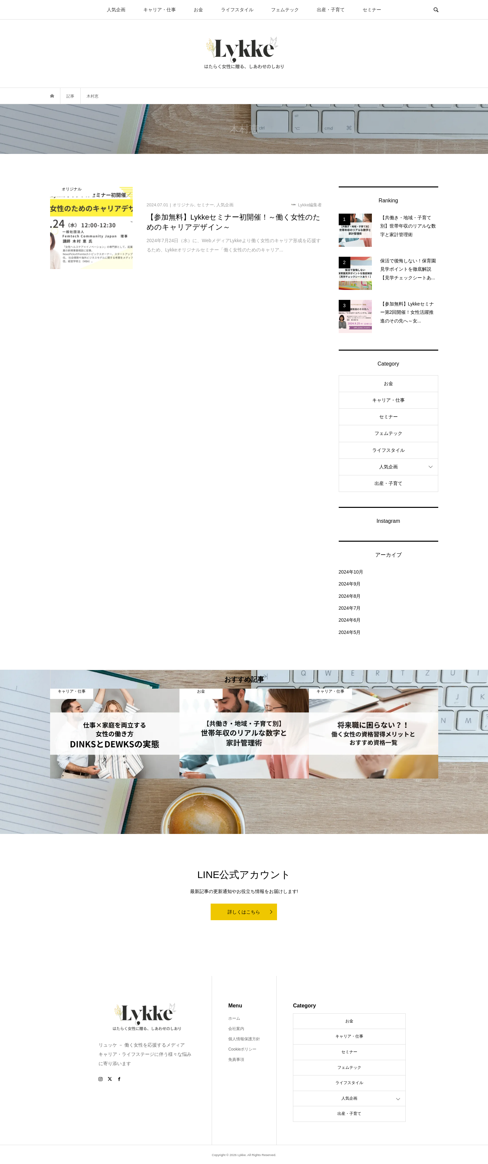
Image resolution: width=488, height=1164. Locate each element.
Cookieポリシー (242, 1049)
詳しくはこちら (244, 912)
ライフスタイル (237, 9)
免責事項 (236, 1059)
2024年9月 (350, 583)
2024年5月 (350, 632)
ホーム (234, 1018)
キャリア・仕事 (159, 9)
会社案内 (236, 1028)
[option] (114, 734)
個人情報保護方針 (244, 1039)
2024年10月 (351, 572)
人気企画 (116, 9)
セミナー (372, 9)
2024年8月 (350, 596)
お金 (198, 9)
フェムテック (285, 9)
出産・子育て (331, 9)
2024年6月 (350, 620)
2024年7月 (350, 608)
